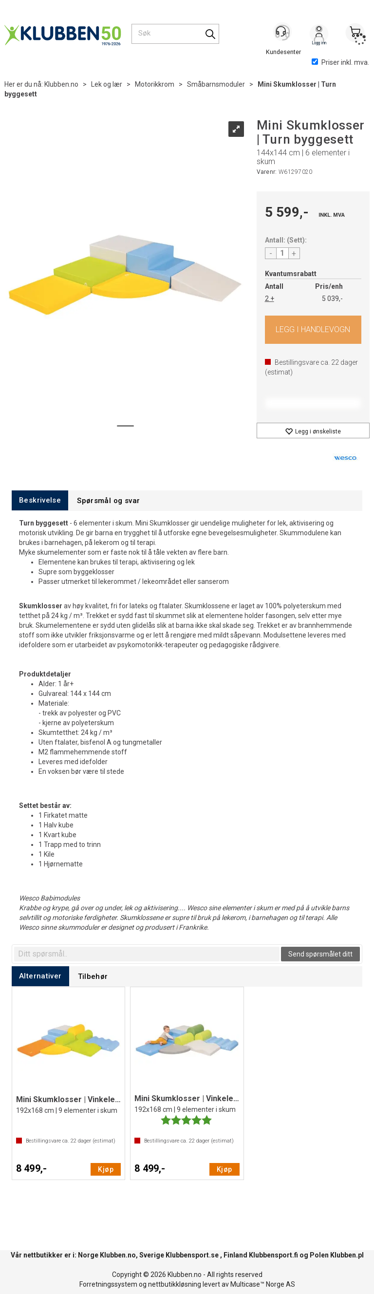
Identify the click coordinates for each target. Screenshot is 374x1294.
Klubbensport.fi (273, 1255)
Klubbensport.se (192, 1255)
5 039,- (332, 298)
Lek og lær (106, 84)
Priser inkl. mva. (340, 62)
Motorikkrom (154, 84)
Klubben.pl (347, 1255)
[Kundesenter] (283, 33)
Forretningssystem (108, 1284)
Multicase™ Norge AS (262, 1284)
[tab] (40, 500)
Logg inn (319, 34)
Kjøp (313, 330)
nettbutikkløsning (174, 1284)
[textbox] (147, 954)
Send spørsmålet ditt (320, 954)
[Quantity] (282, 253)
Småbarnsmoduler (216, 84)
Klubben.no (61, 84)
